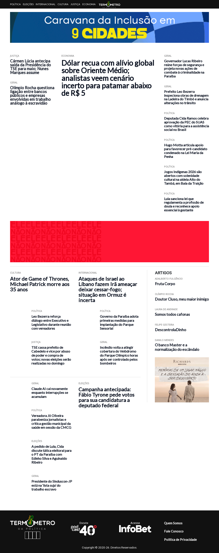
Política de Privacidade (180, 539)
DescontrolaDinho (170, 330)
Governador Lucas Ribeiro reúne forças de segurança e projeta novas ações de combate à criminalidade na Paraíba (184, 68)
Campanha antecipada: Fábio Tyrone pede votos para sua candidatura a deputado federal (106, 397)
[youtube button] (38, 535)
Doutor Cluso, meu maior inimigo (182, 299)
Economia (89, 4)
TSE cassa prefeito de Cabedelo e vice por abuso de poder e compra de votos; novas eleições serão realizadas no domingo (51, 355)
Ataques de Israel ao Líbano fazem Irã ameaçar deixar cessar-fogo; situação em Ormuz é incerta (107, 289)
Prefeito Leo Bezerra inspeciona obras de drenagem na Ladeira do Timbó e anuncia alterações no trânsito (186, 97)
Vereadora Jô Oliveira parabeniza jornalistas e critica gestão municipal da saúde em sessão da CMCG (51, 422)
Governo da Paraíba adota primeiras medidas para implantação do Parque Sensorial (119, 322)
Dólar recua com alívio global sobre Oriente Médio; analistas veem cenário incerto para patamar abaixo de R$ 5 (107, 78)
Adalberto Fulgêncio (169, 278)
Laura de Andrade (166, 309)
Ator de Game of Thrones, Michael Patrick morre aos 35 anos (39, 284)
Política (15, 4)
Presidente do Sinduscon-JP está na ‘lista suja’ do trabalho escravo (51, 485)
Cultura (63, 4)
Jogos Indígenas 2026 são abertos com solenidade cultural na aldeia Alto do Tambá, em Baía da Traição (183, 177)
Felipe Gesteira (164, 324)
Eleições (28, 4)
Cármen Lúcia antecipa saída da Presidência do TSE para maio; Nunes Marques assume (30, 67)
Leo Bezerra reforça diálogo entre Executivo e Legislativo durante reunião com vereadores (51, 322)
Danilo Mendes (164, 340)
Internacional (45, 4)
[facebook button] (27, 535)
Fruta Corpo (165, 284)
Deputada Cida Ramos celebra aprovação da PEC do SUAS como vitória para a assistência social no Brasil (186, 124)
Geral (14, 82)
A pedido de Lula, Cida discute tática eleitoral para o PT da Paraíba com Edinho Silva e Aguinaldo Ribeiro (51, 454)
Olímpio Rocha (164, 294)
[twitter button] (34, 535)
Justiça (75, 4)
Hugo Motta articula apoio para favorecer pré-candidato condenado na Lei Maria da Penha (185, 150)
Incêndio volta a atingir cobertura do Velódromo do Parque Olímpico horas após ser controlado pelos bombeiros (119, 355)
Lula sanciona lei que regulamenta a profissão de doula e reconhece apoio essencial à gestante (184, 204)
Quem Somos (173, 523)
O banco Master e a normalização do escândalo (177, 347)
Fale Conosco (173, 531)
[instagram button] (31, 535)
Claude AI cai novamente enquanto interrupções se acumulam (49, 393)
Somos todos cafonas (172, 314)
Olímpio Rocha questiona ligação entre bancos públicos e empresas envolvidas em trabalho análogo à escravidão (32, 95)
